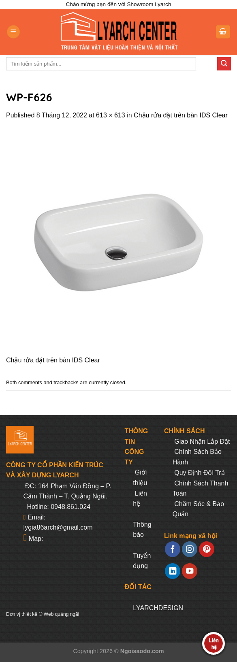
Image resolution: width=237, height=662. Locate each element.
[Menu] (13, 31)
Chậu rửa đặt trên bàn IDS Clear (181, 115)
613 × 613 (110, 115)
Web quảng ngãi (61, 614)
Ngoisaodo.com (142, 651)
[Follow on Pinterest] (206, 549)
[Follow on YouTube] (189, 571)
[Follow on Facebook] (172, 549)
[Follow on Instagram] (189, 549)
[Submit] (224, 64)
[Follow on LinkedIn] (172, 571)
